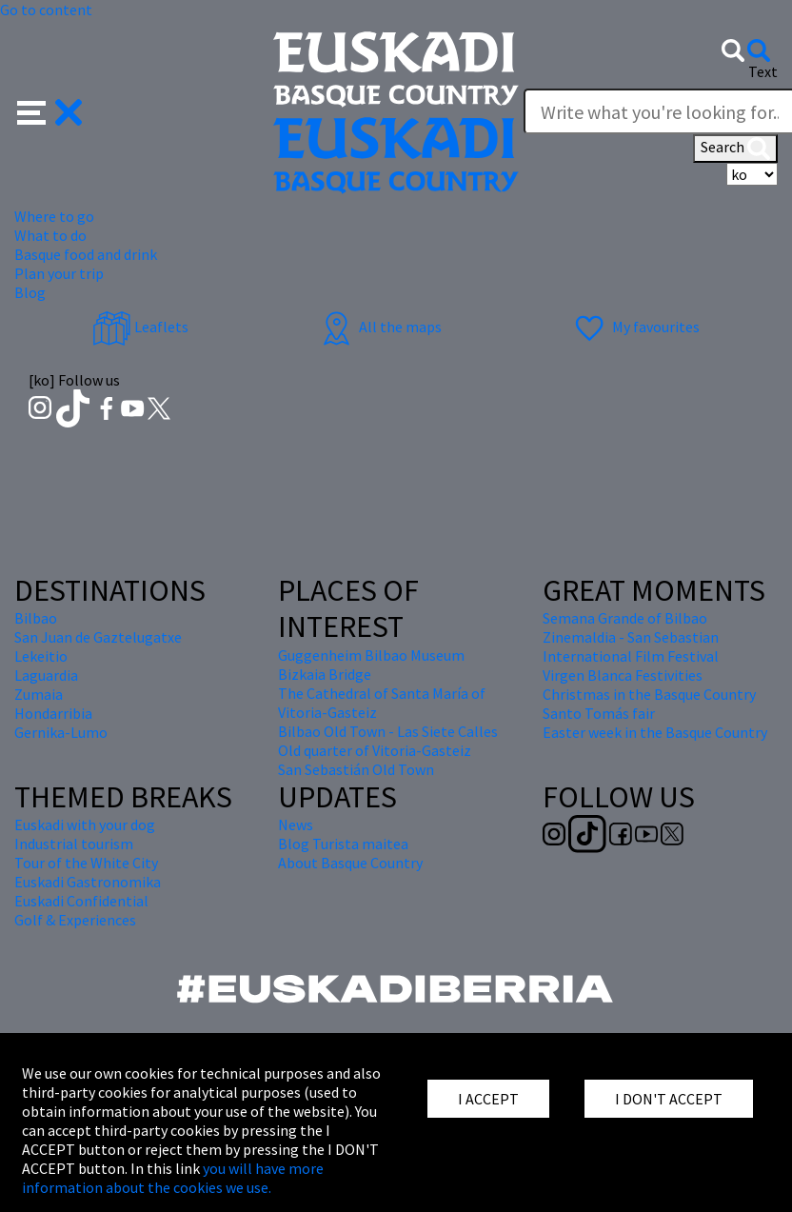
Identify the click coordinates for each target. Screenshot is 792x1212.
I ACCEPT (488, 1098)
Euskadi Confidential (81, 900)
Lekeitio (41, 656)
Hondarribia (53, 713)
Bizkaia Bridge (324, 674)
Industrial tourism (73, 843)
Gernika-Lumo (61, 732)
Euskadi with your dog (84, 824)
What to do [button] (50, 235)
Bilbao (35, 617)
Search (735, 148)
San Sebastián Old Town (356, 769)
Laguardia (46, 675)
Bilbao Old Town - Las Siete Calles (388, 731)
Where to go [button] (54, 216)
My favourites (635, 326)
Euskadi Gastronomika (87, 881)
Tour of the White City (86, 862)
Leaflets (140, 326)
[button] (50, 110)
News (295, 824)
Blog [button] (30, 292)
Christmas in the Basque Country (649, 694)
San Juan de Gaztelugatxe (98, 636)
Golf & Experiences (75, 919)
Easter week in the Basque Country (655, 732)
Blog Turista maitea (343, 843)
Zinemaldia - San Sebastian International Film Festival (631, 646)
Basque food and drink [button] (85, 254)
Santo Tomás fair (599, 713)
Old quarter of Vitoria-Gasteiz (374, 750)
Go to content (46, 9)
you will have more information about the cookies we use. (173, 1178)
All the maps (379, 326)
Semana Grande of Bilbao (625, 617)
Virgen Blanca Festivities (623, 675)
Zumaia (38, 694)
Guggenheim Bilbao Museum (371, 655)
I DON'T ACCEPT (669, 1098)
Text (763, 71)
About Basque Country (350, 862)
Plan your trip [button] (59, 273)
